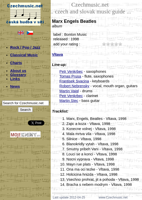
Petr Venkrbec (71, 71)
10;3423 (104, 44)
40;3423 (116, 44)
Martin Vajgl (69, 91)
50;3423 (120, 44)
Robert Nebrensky (74, 86)
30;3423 (112, 44)
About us (18, 71)
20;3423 (108, 44)
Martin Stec (68, 101)
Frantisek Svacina (74, 81)
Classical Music (24, 55)
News (15, 86)
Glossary (18, 75)
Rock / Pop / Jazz (25, 47)
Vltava (57, 54)
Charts (16, 63)
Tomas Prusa (70, 76)
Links (15, 79)
